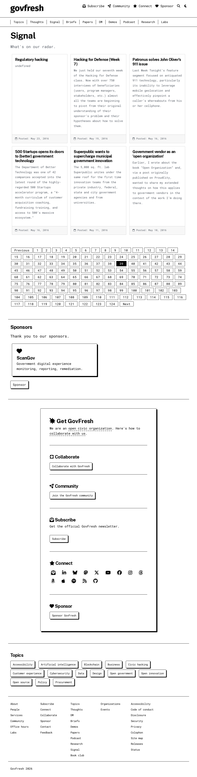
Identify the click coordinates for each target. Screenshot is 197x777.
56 (145, 270)
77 (39, 284)
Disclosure (138, 715)
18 (51, 257)
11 (138, 250)
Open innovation (152, 673)
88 (168, 284)
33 (51, 264)
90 (16, 290)
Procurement (63, 682)
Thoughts (37, 22)
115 (166, 297)
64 (63, 277)
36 (86, 264)
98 (110, 290)
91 (28, 290)
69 (121, 277)
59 (180, 270)
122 (85, 304)
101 (147, 290)
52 (98, 270)
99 (121, 290)
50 (75, 270)
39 (121, 264)
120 (58, 304)
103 (175, 290)
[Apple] (63, 582)
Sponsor (165, 6)
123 (98, 304)
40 (133, 264)
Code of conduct (142, 709)
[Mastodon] (85, 574)
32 (39, 264)
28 (168, 257)
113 (139, 297)
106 (44, 297)
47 (39, 270)
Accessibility (22, 664)
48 (51, 270)
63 (51, 277)
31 (28, 264)
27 (156, 257)
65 (75, 277)
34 (63, 264)
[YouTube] (108, 574)
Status (135, 749)
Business (114, 664)
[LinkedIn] (64, 574)
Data (81, 673)
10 (126, 250)
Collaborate (48, 715)
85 (133, 284)
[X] (96, 574)
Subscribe (95, 6)
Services (16, 715)
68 (110, 277)
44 (180, 264)
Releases (137, 744)
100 (134, 290)
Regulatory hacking (31, 59)
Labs (164, 22)
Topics (19, 22)
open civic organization (90, 428)
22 (98, 257)
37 (98, 264)
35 (75, 264)
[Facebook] (119, 574)
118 (31, 304)
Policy (42, 682)
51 (86, 270)
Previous (21, 250)
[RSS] (84, 582)
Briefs (71, 22)
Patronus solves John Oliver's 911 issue (157, 61)
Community (120, 6)
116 (180, 297)
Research (148, 22)
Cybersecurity (60, 673)
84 (121, 284)
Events (105, 709)
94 (63, 290)
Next (126, 304)
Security (137, 721)
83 (110, 284)
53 (110, 270)
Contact (45, 726)
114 (153, 297)
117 (17, 304)
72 (156, 277)
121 (71, 304)
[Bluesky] (75, 574)
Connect (143, 6)
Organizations (110, 704)
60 (16, 277)
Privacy (136, 726)
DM (100, 22)
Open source (21, 682)
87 (156, 284)
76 (28, 284)
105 (31, 297)
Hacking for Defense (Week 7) (97, 61)
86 (145, 284)
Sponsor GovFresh (64, 615)
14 (173, 250)
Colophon (137, 732)
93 (51, 290)
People (14, 709)
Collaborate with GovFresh (71, 466)
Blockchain (91, 664)
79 (63, 284)
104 (17, 297)
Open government (121, 673)
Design (97, 673)
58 (168, 270)
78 (51, 284)
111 (112, 297)
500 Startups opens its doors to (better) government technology (39, 156)
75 (16, 284)
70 (133, 277)
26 (145, 257)
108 (71, 297)
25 (133, 257)
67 (98, 277)
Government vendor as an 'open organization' (154, 153)
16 (28, 257)
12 (149, 250)
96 (86, 290)
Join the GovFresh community (72, 495)
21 (86, 257)
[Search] (179, 6)
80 (75, 284)
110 (98, 297)
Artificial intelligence (58, 664)
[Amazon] (53, 582)
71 (145, 277)
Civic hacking (138, 664)
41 (145, 264)
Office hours (19, 726)
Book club (77, 755)
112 (126, 297)
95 (75, 290)
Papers (88, 22)
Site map (137, 738)
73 (168, 277)
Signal (55, 22)
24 (121, 257)
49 (63, 270)
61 (28, 277)
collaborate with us (67, 433)
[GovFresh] (26, 8)
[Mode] (185, 6)
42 (156, 264)
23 (110, 257)
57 (156, 270)
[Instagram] (130, 574)
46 (28, 270)
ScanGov (26, 358)
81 (86, 284)
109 (85, 297)
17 (39, 257)
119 (44, 304)
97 (98, 290)
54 (121, 270)
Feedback (46, 732)
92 (39, 290)
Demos (113, 22)
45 (16, 270)
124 (112, 304)
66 (86, 277)
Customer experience (27, 673)
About (14, 704)
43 (168, 264)
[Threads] (140, 574)
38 (110, 264)
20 (75, 257)
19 (63, 257)
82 (98, 284)
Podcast (129, 22)
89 (180, 284)
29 (180, 257)
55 (133, 270)
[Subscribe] (53, 574)
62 (39, 277)
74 (180, 277)
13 (161, 250)
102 (161, 290)
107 (58, 297)
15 (16, 257)
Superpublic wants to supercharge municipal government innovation (93, 156)
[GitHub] (95, 582)
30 (16, 264)
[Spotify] (73, 582)
